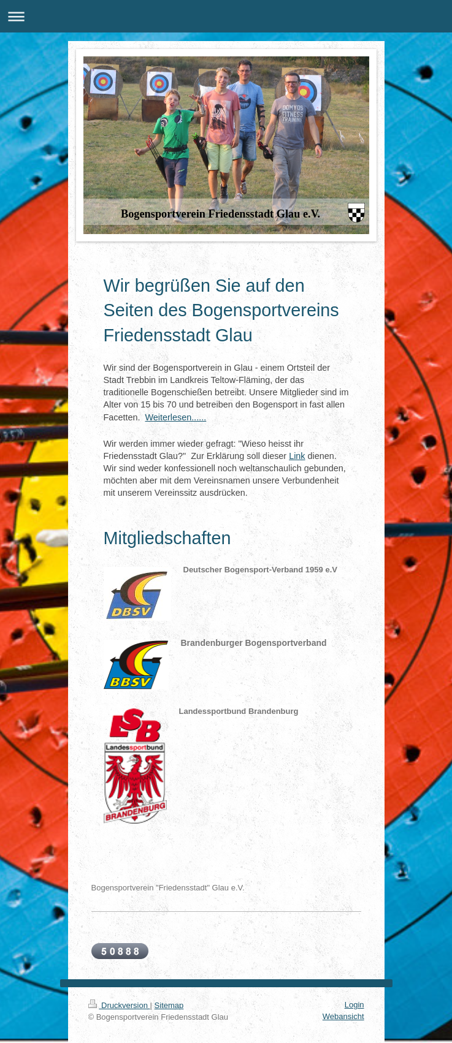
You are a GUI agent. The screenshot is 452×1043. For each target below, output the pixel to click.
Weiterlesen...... (176, 417)
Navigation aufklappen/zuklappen (226, 16)
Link (297, 456)
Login (354, 1004)
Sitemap (169, 1005)
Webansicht (343, 1016)
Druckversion (119, 1005)
